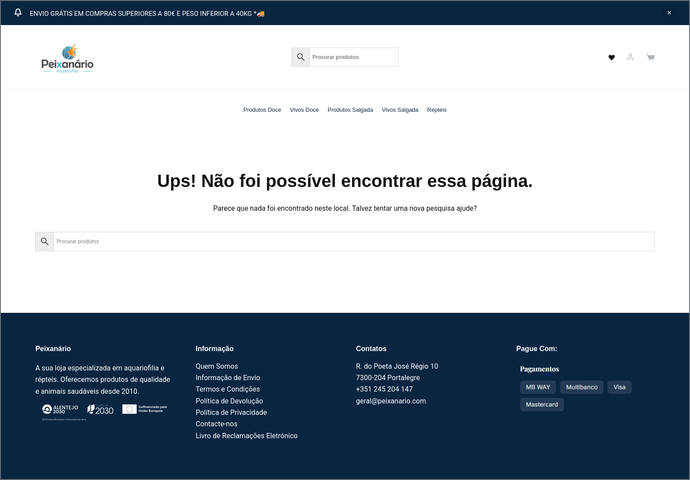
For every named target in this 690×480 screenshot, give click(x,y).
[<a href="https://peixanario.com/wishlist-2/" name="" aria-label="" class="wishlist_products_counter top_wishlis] (606, 57)
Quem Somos (217, 366)
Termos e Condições (228, 389)
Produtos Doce (262, 109)
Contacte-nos (217, 424)
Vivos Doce (304, 109)
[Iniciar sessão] (630, 57)
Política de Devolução (229, 401)
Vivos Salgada (400, 109)
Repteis (437, 109)
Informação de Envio (228, 378)
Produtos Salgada (350, 109)
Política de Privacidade (231, 412)
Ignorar (669, 12)
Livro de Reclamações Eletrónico (247, 436)
